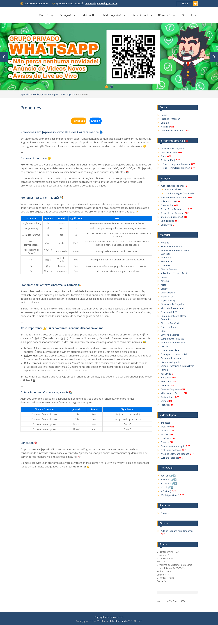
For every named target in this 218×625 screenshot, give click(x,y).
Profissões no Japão (173, 449)
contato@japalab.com (36, 3)
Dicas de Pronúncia (170, 323)
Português (79, 121)
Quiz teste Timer (171, 152)
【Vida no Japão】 (111, 15)
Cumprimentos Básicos (172, 338)
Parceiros (165, 513)
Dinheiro (167, 430)
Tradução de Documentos (176, 209)
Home (164, 114)
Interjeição (168, 377)
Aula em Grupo (170, 201)
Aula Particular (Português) (176, 197)
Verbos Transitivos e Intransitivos (177, 365)
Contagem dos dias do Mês (174, 354)
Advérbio (165, 280)
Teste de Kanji (170, 160)
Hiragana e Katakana (171, 246)
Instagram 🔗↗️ (169, 483)
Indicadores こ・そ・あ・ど (174, 273)
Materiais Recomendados (173, 308)
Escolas (167, 434)
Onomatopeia (168, 292)
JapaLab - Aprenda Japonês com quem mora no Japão (48, 94)
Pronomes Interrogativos (173, 342)
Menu (185, 3)
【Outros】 (186, 15)
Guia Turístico (170, 220)
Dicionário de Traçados (172, 148)
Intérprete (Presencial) (174, 216)
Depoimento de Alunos (174, 130)
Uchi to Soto (167, 346)
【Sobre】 (43, 15)
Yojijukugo (168, 373)
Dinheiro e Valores (170, 334)
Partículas (168, 404)
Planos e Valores (173, 189)
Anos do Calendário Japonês (177, 453)
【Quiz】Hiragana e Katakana (178, 164)
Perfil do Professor (170, 118)
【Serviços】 (64, 15)
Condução (168, 438)
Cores (164, 330)
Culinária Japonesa (172, 457)
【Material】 (87, 15)
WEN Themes (135, 621)
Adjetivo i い (167, 296)
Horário (164, 277)
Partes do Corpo (169, 326)
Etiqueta (167, 442)
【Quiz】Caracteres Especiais (178, 167)
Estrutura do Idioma (171, 358)
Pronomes (166, 257)
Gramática (168, 381)
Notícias (165, 242)
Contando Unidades (171, 350)
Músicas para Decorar (174, 393)
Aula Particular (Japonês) (175, 185)
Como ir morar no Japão (175, 446)
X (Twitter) (168, 491)
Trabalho (167, 426)
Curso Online (169, 205)
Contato (165, 122)
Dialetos (167, 385)
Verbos (166, 400)
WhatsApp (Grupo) (172, 495)
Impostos (165, 422)
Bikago (164, 288)
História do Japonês (170, 362)
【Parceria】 (164, 15)
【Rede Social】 (139, 15)
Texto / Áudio (170, 397)
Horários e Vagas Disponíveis (179, 193)
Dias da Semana (169, 269)
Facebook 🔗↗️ (169, 479)
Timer (166, 156)
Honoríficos (166, 261)
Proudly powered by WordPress (92, 621)
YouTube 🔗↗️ (168, 475)
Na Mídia (167, 126)
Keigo (163, 284)
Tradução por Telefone (174, 213)
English (95, 121)
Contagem (166, 265)
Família (164, 369)
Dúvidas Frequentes (173, 389)
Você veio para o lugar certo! (101, 3)
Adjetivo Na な (168, 300)
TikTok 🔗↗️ (167, 487)
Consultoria (169, 224)
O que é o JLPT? (169, 312)
